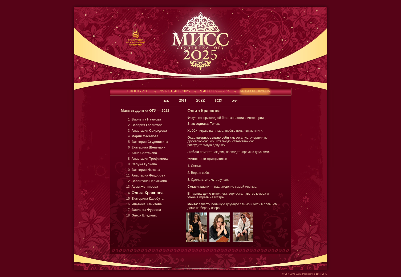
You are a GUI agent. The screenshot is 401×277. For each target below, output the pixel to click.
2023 (218, 100)
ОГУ (287, 273)
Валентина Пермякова (149, 181)
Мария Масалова (145, 136)
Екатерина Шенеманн (149, 147)
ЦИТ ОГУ (321, 273)
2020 (166, 100)
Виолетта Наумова (146, 119)
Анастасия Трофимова (150, 158)
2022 (200, 100)
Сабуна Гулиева (144, 164)
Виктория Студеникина (150, 142)
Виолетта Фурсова (146, 210)
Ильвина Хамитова (147, 204)
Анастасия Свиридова (149, 131)
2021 (182, 100)
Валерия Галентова (147, 125)
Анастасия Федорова (148, 175)
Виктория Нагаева (146, 170)
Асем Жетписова (145, 186)
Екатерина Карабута (148, 198)
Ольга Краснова (148, 192)
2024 (234, 100)
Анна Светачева (144, 153)
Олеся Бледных (144, 215)
